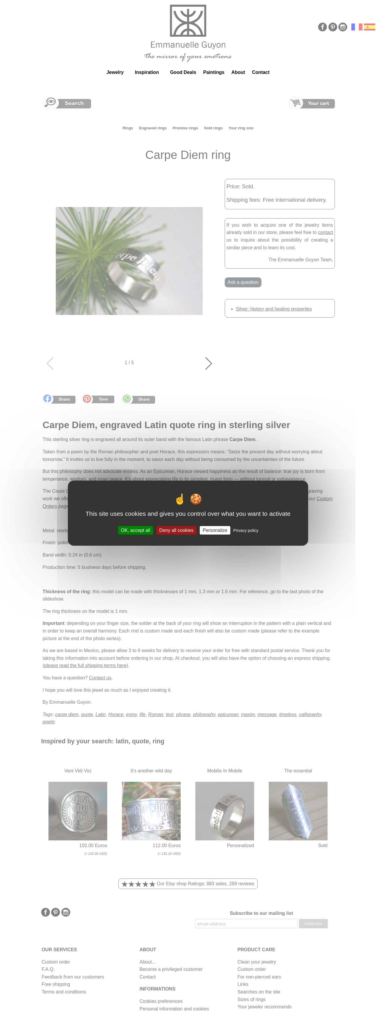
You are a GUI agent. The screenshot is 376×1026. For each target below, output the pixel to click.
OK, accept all (135, 530)
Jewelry (115, 72)
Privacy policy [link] (245, 530)
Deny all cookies (176, 530)
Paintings (213, 72)
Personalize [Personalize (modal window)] (215, 530)
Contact (261, 72)
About (238, 72)
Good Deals (183, 72)
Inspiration (147, 72)
